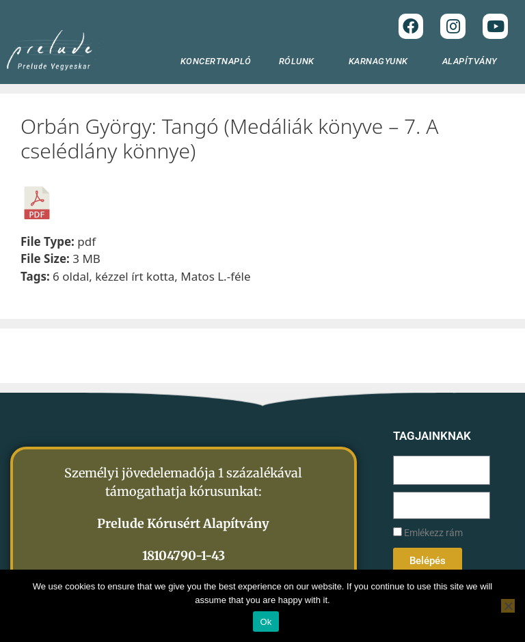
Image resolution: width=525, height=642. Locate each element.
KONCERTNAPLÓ (216, 61)
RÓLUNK (300, 61)
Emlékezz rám (428, 533)
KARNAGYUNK (382, 61)
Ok (265, 622)
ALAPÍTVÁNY (473, 61)
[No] (508, 606)
